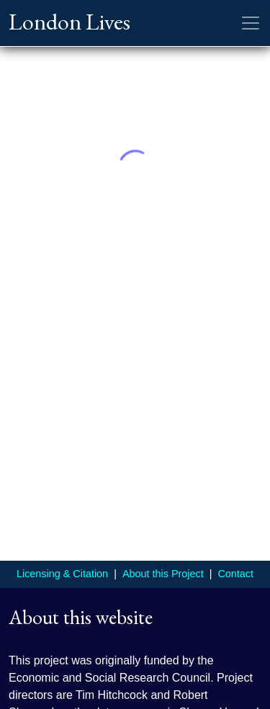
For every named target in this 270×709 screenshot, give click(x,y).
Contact (235, 573)
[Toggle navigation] (250, 23)
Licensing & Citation (62, 573)
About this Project (163, 573)
